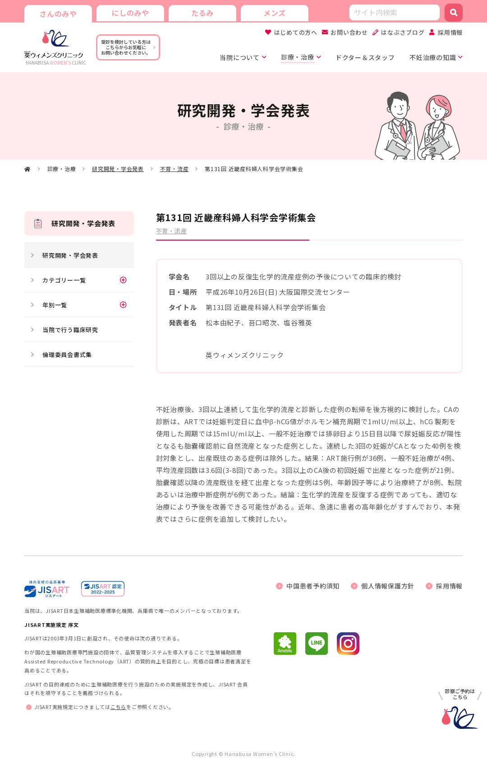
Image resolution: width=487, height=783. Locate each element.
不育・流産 (174, 168)
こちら (118, 706)
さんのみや (58, 13)
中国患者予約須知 (313, 585)
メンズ (274, 12)
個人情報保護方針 (387, 585)
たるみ (202, 12)
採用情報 (450, 32)
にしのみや (130, 12)
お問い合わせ (349, 32)
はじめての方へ (295, 32)
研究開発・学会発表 (118, 168)
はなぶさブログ (402, 32)
